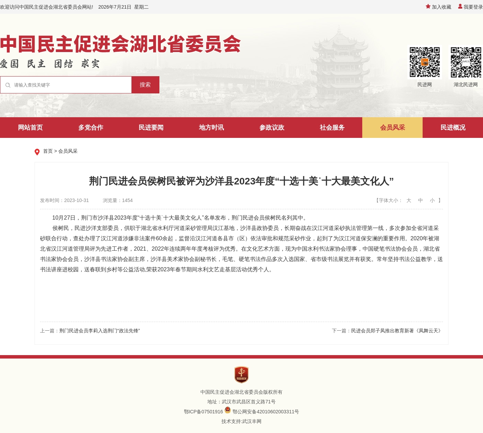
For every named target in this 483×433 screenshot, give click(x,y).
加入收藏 (438, 7)
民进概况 (453, 127)
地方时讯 (211, 127)
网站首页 (30, 127)
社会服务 (332, 127)
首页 (48, 151)
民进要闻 (151, 127)
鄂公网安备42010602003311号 (266, 411)
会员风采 (392, 127)
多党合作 (90, 127)
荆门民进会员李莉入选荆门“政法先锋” (99, 330)
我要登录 (470, 7)
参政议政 (271, 127)
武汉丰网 (252, 421)
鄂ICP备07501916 (203, 411)
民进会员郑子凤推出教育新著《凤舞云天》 (397, 330)
